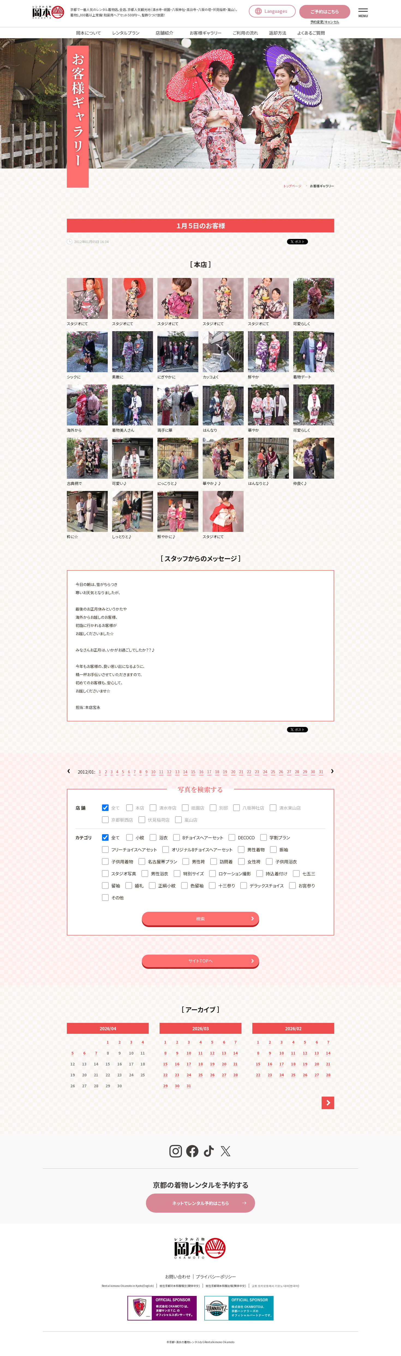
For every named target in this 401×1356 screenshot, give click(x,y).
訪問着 (226, 862)
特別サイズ (193, 874)
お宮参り (306, 886)
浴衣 (163, 838)
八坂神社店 (253, 808)
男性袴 (198, 862)
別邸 (223, 808)
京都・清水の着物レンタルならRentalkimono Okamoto (201, 1343)
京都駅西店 (122, 820)
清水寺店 (167, 808)
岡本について (88, 32)
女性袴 (254, 862)
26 (281, 772)
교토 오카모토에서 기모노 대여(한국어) (275, 1286)
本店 (140, 808)
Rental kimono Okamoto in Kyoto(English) (128, 1286)
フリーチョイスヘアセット (134, 850)
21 (241, 772)
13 (177, 772)
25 (273, 772)
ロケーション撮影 (235, 874)
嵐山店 (190, 820)
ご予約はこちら (325, 11)
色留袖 (197, 886)
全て (115, 808)
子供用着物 (122, 862)
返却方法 (277, 32)
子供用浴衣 (286, 862)
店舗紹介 (164, 32)
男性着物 (256, 850)
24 (265, 772)
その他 (117, 898)
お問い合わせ (177, 1277)
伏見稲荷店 (159, 820)
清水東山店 (290, 808)
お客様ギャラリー (206, 32)
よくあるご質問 (311, 32)
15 (193, 772)
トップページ (292, 186)
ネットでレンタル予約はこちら (200, 1204)
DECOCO (246, 838)
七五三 (308, 874)
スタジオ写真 (123, 874)
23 (257, 772)
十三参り (226, 886)
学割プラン (280, 838)
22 (249, 772)
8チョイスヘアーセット (202, 838)
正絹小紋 (167, 886)
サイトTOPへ (200, 961)
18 (217, 772)
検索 (200, 919)
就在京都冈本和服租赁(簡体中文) (180, 1286)
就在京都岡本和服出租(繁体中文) (226, 1286)
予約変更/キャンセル (324, 21)
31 (321, 772)
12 (169, 772)
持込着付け (277, 874)
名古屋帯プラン (162, 862)
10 (153, 772)
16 (201, 772)
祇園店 (197, 808)
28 (297, 772)
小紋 (140, 838)
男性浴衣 (159, 874)
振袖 (283, 850)
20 (233, 772)
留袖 (115, 886)
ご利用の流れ (245, 32)
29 (305, 772)
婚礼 (139, 886)
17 (209, 772)
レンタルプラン (125, 32)
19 (225, 772)
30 (313, 772)
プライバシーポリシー (216, 1277)
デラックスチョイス (267, 886)
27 (289, 772)
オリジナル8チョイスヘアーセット (202, 850)
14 (185, 772)
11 (161, 772)
